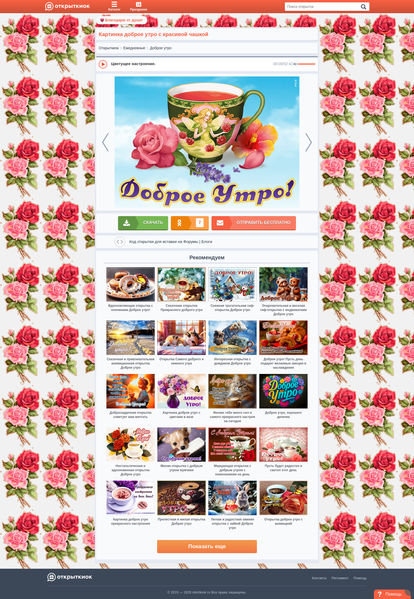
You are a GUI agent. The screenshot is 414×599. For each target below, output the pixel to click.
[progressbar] (306, 64)
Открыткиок (109, 48)
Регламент (340, 578)
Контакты (319, 578)
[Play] (103, 64)
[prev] (105, 142)
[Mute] (295, 64)
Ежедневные (134, 48)
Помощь (360, 578)
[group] (207, 64)
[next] (309, 142)
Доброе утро (161, 48)
